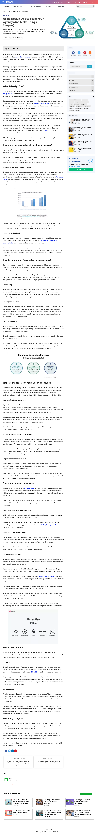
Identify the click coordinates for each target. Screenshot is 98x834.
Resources (60, 6)
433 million (34, 672)
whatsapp (72, 106)
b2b (80, 99)
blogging (71, 108)
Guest (10, 778)
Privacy (51, 829)
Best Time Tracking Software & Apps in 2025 (82, 149)
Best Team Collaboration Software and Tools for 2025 (83, 135)
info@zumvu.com (75, 166)
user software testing (46, 576)
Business (6, 6)
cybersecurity (87, 106)
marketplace (79, 106)
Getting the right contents (50, 525)
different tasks (29, 488)
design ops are (8, 94)
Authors (76, 2)
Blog (9, 11)
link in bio (76, 104)
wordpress (83, 104)
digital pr (75, 99)
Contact (85, 2)
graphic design (79, 102)
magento (72, 110)
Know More (81, 170)
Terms (46, 829)
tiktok (71, 104)
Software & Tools (35, 6)
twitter (77, 110)
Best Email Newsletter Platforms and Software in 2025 (83, 142)
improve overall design (41, 103)
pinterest (72, 102)
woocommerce (78, 108)
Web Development (23, 11)
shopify (86, 102)
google (86, 108)
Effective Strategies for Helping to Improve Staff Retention (83, 128)
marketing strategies (22, 57)
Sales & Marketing (19, 6)
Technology (49, 6)
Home (92, 2)
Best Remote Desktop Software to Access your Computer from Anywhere (83, 120)
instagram (85, 99)
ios (70, 99)
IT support (46, 130)
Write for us (66, 2)
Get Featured (54, 2)
